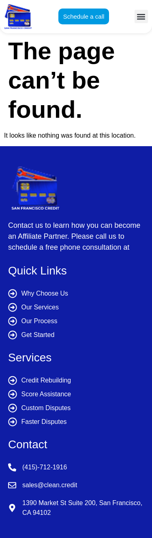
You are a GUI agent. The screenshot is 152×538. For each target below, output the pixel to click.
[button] (141, 16)
